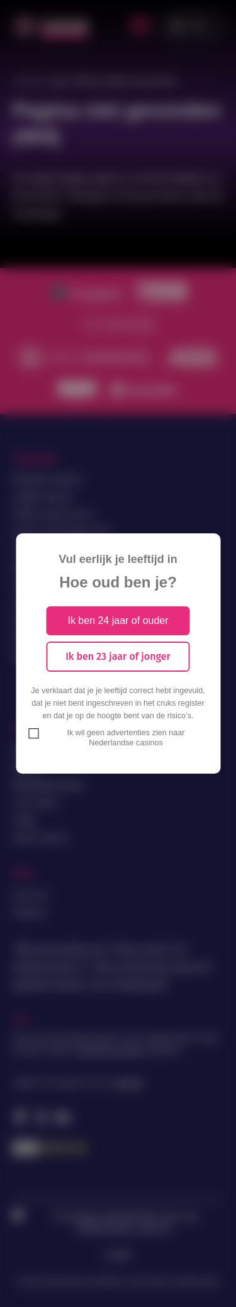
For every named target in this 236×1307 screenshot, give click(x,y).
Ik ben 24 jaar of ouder (117, 620)
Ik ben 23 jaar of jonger (118, 656)
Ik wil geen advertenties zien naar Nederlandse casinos (126, 737)
